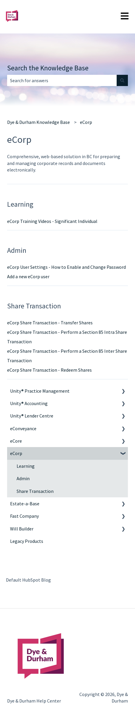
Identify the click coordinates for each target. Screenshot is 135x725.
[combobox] (62, 80)
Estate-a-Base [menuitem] (24, 503)
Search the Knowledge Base (48, 68)
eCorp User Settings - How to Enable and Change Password (66, 267)
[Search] (122, 80)
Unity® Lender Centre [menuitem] (31, 416)
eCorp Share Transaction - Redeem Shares (49, 370)
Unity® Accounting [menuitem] (29, 403)
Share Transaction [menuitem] (35, 491)
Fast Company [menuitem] (24, 516)
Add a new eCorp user (28, 276)
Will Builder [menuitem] (21, 529)
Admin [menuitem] (23, 478)
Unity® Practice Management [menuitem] (40, 391)
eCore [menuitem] (16, 441)
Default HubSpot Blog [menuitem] (28, 580)
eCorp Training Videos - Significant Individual (52, 221)
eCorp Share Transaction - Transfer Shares (50, 323)
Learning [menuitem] (26, 466)
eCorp (86, 122)
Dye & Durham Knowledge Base (38, 122)
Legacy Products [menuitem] (26, 541)
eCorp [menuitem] (16, 453)
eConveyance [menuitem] (23, 428)
